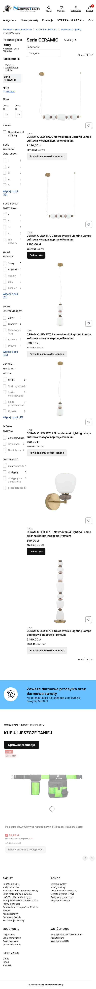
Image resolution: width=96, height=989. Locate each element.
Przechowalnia (10, 941)
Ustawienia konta (12, 944)
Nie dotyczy (12, 241)
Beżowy (12, 339)
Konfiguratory (58, 887)
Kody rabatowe (11, 887)
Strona (81, 55)
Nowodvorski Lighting (71, 29)
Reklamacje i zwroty (13, 920)
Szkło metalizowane (15, 394)
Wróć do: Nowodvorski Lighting (10, 67)
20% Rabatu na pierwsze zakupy (20, 890)
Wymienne (13, 443)
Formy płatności (11, 903)
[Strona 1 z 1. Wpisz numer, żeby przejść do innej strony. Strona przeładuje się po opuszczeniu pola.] (87, 55)
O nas (6, 958)
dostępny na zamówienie (15, 480)
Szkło (11, 380)
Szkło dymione (16, 386)
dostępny (13, 472)
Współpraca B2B (60, 941)
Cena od (5, 107)
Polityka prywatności (62, 897)
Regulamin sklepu (60, 900)
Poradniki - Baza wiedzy (64, 890)
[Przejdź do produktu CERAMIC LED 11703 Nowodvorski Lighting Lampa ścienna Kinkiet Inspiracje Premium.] (60, 492)
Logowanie (8, 934)
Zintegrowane (15, 437)
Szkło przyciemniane (16, 403)
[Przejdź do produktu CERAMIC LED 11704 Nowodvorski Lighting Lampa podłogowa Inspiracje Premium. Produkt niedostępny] (60, 591)
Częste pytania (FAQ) (62, 893)
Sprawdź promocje (21, 745)
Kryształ (12, 411)
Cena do (17, 107)
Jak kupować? (58, 883)
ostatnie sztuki (16, 466)
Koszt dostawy (11, 913)
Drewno (12, 345)
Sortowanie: (33, 46)
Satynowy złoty (13, 332)
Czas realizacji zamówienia (17, 893)
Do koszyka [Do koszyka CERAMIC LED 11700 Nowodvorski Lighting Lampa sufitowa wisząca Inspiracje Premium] (36, 255)
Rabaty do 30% (11, 883)
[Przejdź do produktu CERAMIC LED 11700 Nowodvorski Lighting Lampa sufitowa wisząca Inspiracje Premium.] (60, 195)
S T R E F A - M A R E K (46, 29)
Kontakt (7, 965)
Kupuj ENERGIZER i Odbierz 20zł (20, 900)
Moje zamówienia (12, 937)
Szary (11, 263)
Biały (10, 281)
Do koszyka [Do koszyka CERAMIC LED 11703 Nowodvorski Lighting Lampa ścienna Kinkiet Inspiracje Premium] (36, 551)
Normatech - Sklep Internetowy (17, 29)
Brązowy (13, 269)
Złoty (11, 317)
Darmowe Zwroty (12, 917)
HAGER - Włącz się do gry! (17, 897)
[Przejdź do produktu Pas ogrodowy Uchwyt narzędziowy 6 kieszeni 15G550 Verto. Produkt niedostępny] (46, 786)
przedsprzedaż (16, 487)
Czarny (12, 275)
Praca (6, 961)
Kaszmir (12, 287)
